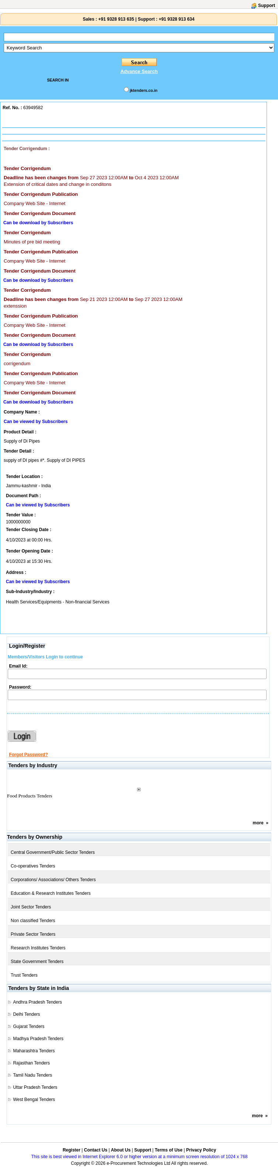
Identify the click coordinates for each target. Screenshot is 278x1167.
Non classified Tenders (33, 920)
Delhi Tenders (26, 1014)
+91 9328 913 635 (115, 19)
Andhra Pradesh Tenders (37, 1002)
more (258, 822)
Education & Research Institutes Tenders (51, 893)
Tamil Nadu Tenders (32, 1075)
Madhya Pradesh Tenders (38, 1038)
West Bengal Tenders (34, 1099)
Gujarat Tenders (28, 1026)
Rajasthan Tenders (31, 1063)
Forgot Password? (28, 754)
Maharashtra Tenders (34, 1050)
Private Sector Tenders (33, 934)
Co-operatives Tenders (33, 866)
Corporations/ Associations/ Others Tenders (53, 879)
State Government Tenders (37, 961)
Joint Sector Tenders (31, 907)
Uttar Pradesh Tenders (35, 1087)
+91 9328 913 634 (176, 19)
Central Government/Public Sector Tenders (53, 852)
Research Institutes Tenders (38, 947)
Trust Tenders (24, 975)
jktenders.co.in (143, 90)
